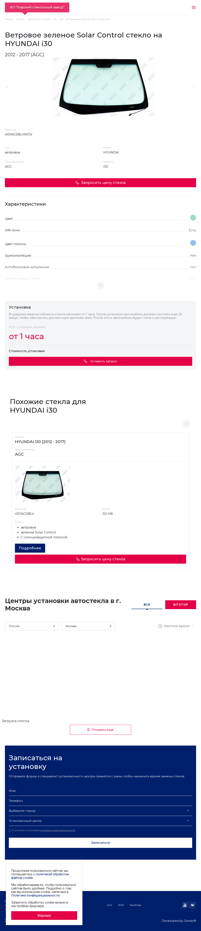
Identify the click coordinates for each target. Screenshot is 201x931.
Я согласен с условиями (42, 830)
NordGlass (135, 905)
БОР (121, 905)
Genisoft (190, 921)
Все (147, 604)
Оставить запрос (100, 361)
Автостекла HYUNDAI (39, 19)
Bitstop (180, 604)
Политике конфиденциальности (35, 895)
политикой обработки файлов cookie (40, 876)
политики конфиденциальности (57, 830)
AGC (109, 905)
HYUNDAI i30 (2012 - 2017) (40, 441)
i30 (55, 19)
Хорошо (44, 915)
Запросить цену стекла (100, 183)
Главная (9, 19)
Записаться (100, 843)
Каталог (20, 19)
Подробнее (30, 548)
